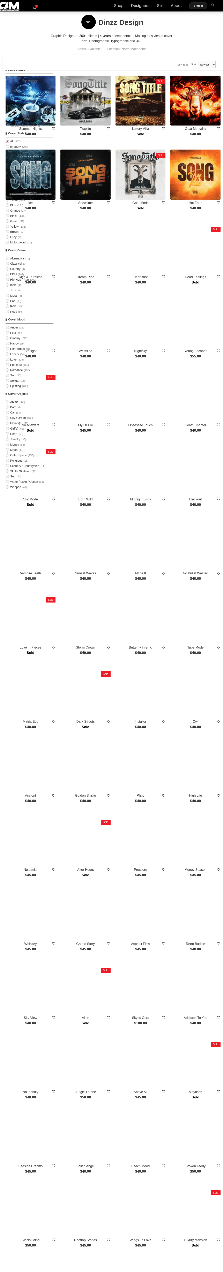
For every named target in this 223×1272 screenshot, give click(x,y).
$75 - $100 (17, 99)
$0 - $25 (15, 83)
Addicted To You (202, 831)
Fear (13, 338)
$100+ (14, 104)
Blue (13, 211)
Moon (13, 455)
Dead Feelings (202, 236)
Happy (14, 349)
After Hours (119, 712)
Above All (161, 891)
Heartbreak (17, 354)
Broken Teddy (202, 950)
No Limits (77, 712)
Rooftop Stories (119, 1010)
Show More (139, 1151)
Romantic (16, 376)
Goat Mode (161, 176)
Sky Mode (77, 414)
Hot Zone (202, 176)
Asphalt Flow (160, 772)
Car (12, 418)
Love (13, 365)
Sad (12, 381)
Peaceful (16, 370)
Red (12, 189)
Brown (14, 237)
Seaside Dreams (77, 950)
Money (14, 450)
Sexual (14, 386)
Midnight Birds (160, 414)
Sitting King (202, 1069)
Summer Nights (77, 117)
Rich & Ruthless (77, 236)
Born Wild (119, 414)
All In (119, 831)
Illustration (17, 168)
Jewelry (15, 445)
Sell (152, 6)
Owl (202, 593)
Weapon (15, 493)
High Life (202, 652)
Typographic (18, 157)
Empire (119, 1129)
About (168, 6)
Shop (111, 6)
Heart (13, 439)
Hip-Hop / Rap (19, 285)
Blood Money (202, 1129)
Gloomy (15, 344)
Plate (160, 652)
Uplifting (15, 392)
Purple (14, 200)
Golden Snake (119, 652)
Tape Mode (202, 533)
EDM (13, 280)
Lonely (14, 360)
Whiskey (77, 772)
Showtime (119, 176)
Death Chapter (202, 355)
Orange (15, 216)
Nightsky (160, 295)
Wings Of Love (160, 1010)
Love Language (77, 1129)
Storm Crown (118, 533)
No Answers (77, 355)
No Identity (77, 891)
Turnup (160, 1129)
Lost (77, 1069)
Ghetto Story (119, 772)
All (11, 120)
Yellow (14, 232)
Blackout (202, 414)
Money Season (202, 712)
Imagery (15, 152)
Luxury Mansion (202, 1010)
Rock (13, 317)
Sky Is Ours (160, 831)
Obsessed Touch (160, 355)
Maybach (202, 891)
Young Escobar (202, 295)
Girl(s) (14, 434)
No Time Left (119, 1069)
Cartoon (15, 163)
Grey (13, 243)
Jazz (13, 296)
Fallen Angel (119, 950)
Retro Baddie (202, 772)
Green (14, 227)
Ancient (77, 652)
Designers (132, 6)
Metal (13, 301)
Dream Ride (119, 236)
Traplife (118, 117)
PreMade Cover (20, 126)
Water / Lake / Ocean (24, 487)
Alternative (17, 264)
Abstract (15, 173)
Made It (160, 474)
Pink (13, 195)
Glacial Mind (77, 1010)
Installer (160, 593)
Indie (13, 291)
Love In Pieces (77, 533)
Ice (77, 176)
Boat (13, 413)
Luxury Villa (160, 117)
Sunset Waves (118, 474)
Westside (119, 295)
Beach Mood (160, 950)
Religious (16, 466)
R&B (13, 312)
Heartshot (161, 236)
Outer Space (18, 461)
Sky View (77, 831)
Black (13, 221)
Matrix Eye (77, 593)
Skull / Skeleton (20, 477)
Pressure (160, 712)
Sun (12, 482)
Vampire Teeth (77, 474)
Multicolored (18, 248)
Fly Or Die (119, 355)
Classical (16, 269)
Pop (12, 306)
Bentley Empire (160, 1069)
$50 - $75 (16, 94)
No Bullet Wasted (202, 474)
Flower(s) (16, 429)
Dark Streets (119, 593)
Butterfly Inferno (160, 533)
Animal (14, 407)
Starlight (77, 295)
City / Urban (18, 423)
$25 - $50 (16, 88)
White (14, 205)
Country (15, 275)
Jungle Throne (119, 891)
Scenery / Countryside (24, 471)
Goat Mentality (202, 117)
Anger (14, 333)
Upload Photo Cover (23, 131)
